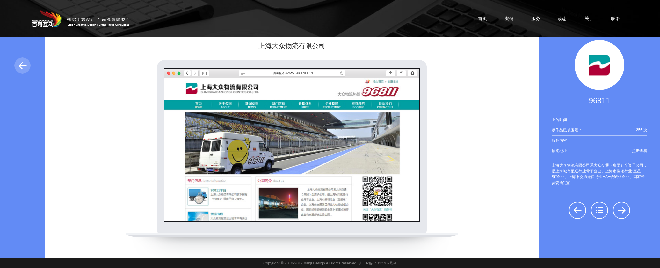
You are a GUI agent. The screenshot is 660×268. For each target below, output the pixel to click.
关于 (588, 18)
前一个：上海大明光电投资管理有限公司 (577, 210)
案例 (509, 18)
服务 (535, 18)
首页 (482, 18)
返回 (22, 65)
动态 (562, 18)
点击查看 (639, 150)
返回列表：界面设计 (599, 210)
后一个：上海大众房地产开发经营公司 (621, 210)
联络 (615, 18)
